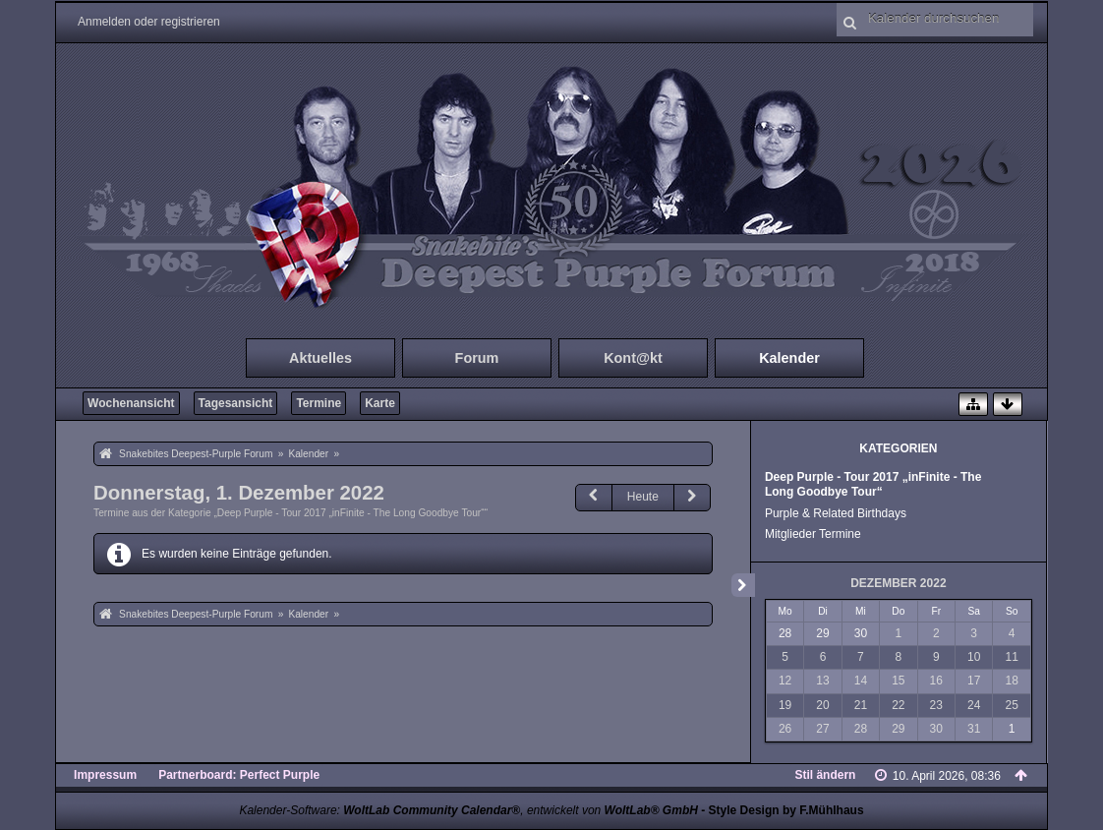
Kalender (789, 358)
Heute (643, 497)
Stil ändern (824, 775)
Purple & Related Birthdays (835, 513)
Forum (477, 358)
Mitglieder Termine (813, 534)
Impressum (105, 775)
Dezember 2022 (898, 583)
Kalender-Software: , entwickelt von (468, 810)
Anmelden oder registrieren (149, 22)
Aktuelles (320, 358)
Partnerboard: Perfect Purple (238, 775)
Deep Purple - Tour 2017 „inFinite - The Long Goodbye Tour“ (873, 484)
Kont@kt (633, 358)
